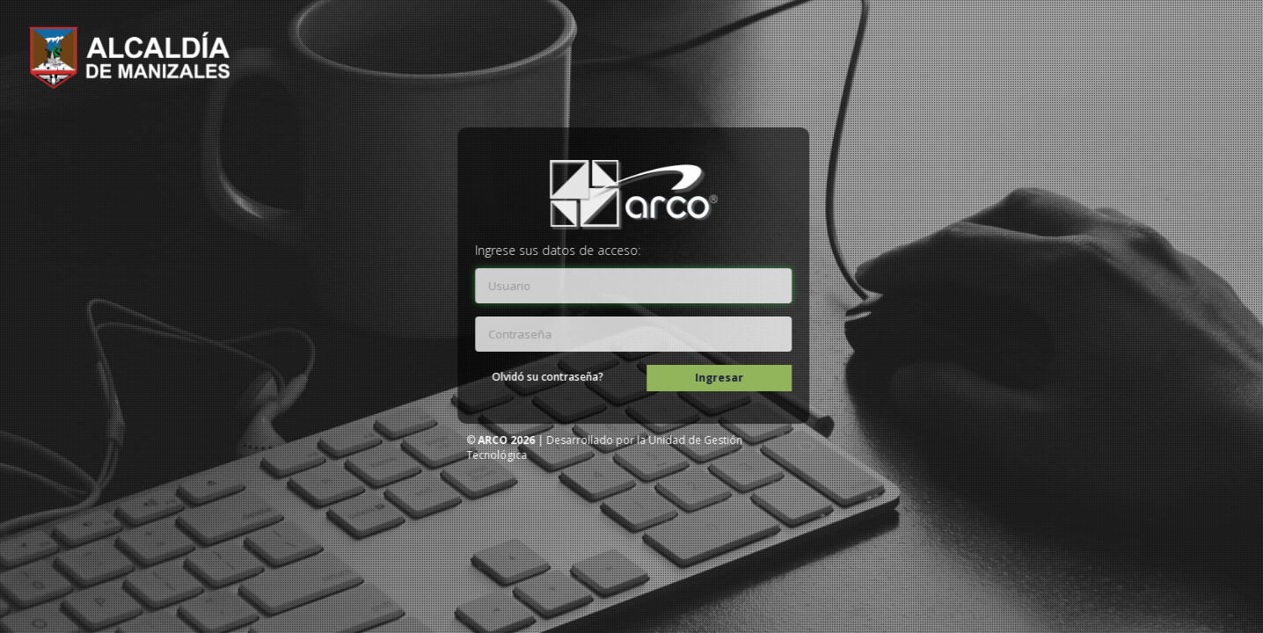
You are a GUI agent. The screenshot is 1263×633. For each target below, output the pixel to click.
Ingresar (724, 377)
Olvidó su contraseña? (553, 376)
